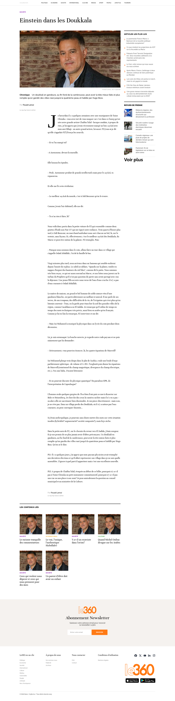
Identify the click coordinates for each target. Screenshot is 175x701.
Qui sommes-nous (51, 660)
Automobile (23, 675)
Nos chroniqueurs (25, 683)
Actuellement (24, 3)
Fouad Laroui (28, 105)
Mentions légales (103, 660)
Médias (93, 3)
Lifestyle (118, 3)
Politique (44, 3)
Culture (85, 3)
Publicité (48, 663)
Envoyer (99, 632)
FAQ (73, 660)
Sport (101, 3)
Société (63, 3)
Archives (48, 665)
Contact (74, 663)
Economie (54, 3)
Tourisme (127, 3)
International (74, 3)
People (109, 3)
